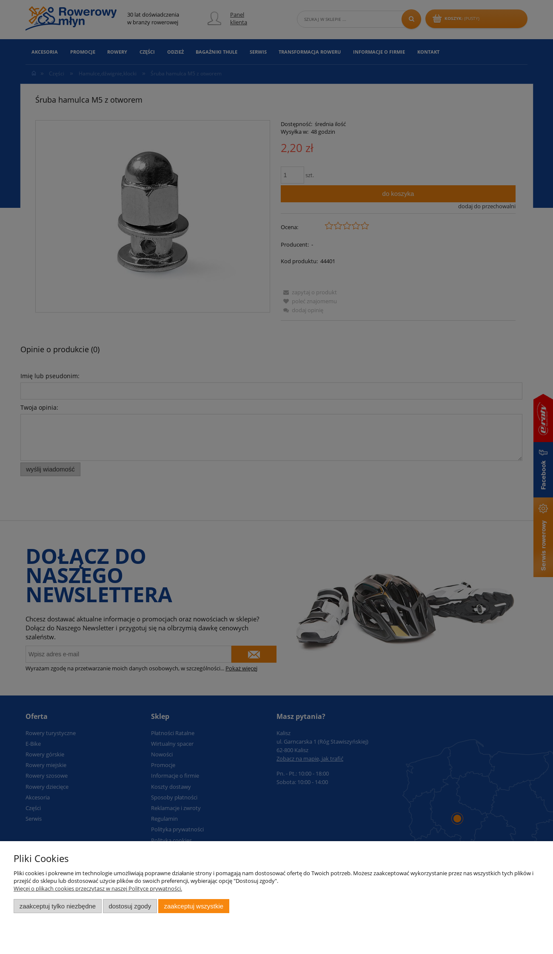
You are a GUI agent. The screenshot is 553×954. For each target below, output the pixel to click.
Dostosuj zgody (129, 906)
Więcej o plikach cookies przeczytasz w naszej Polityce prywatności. (98, 888)
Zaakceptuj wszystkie (193, 906)
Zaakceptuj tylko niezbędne (58, 906)
